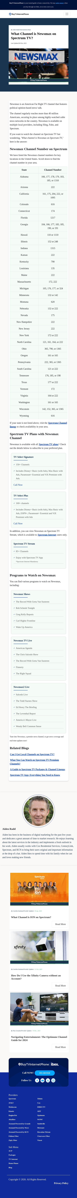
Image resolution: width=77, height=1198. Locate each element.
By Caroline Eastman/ (17, 911)
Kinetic (11, 1111)
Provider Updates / (29, 969)
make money (60, 3)
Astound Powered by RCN (18, 1132)
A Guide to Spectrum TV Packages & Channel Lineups (37, 769)
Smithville (41, 1124)
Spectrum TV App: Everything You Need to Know (35, 775)
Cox (38, 1103)
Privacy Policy (61, 1183)
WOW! (40, 1119)
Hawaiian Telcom (43, 1132)
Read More (61, 924)
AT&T (11, 1103)
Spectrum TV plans (48, 444)
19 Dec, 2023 (36, 1031)
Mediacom (13, 1107)
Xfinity (40, 1099)
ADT (39, 1111)
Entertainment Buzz (25, 30)
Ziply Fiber (13, 1140)
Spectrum (12, 1099)
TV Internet (13, 1159)
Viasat (39, 1140)
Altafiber (12, 1119)
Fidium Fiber (14, 1136)
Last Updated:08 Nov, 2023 (18, 43)
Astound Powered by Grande (19, 1124)
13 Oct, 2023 (38, 969)
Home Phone (13, 1163)
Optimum (41, 1115)
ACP (10, 1151)
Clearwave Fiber (43, 1136)
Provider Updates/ (29, 911)
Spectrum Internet (47, 534)
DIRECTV (41, 1107)
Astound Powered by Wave (19, 1128)
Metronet (40, 1128)
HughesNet (13, 1115)
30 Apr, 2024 (38, 911)
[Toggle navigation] (67, 14)
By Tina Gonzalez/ (16, 1031)
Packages (12, 1155)
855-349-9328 (44, 1073)
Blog (10, 1167)
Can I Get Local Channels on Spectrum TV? (32, 754)
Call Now (18, 485)
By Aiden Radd (15, 30)
